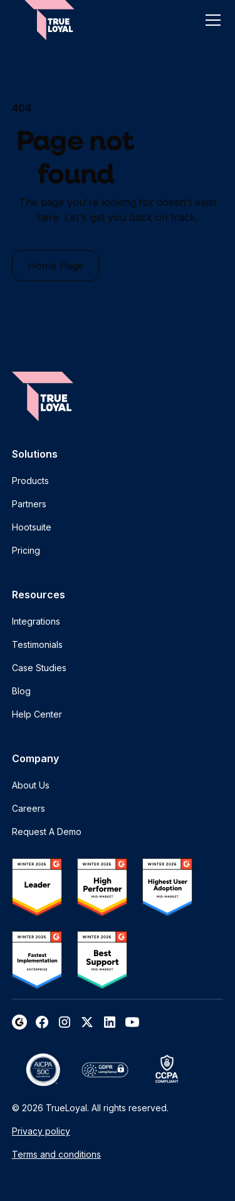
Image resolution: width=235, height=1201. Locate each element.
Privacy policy (41, 1131)
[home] (49, 20)
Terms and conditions (56, 1154)
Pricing (26, 550)
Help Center (37, 714)
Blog (21, 691)
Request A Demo (46, 831)
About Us (31, 785)
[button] (210, 20)
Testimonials (37, 644)
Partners (29, 503)
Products (30, 480)
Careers (28, 808)
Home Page (55, 265)
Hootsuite (31, 527)
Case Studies (39, 667)
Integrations (36, 621)
